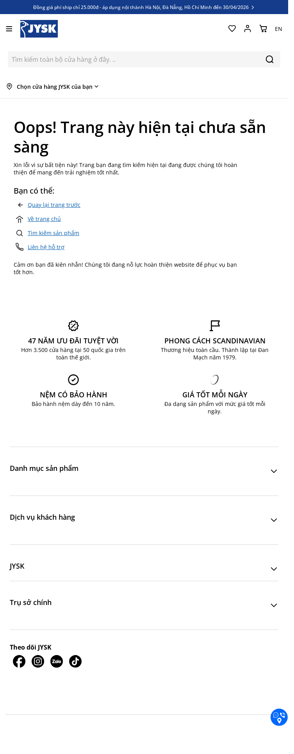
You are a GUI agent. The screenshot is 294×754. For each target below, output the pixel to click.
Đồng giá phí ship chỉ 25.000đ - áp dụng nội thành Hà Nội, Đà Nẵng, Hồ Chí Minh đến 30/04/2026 (144, 7)
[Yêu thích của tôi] (232, 28)
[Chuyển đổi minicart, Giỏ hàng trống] (263, 28)
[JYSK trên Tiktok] (75, 671)
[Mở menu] (9, 28)
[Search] (269, 59)
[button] (144, 471)
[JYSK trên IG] (38, 671)
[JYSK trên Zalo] (56, 671)
